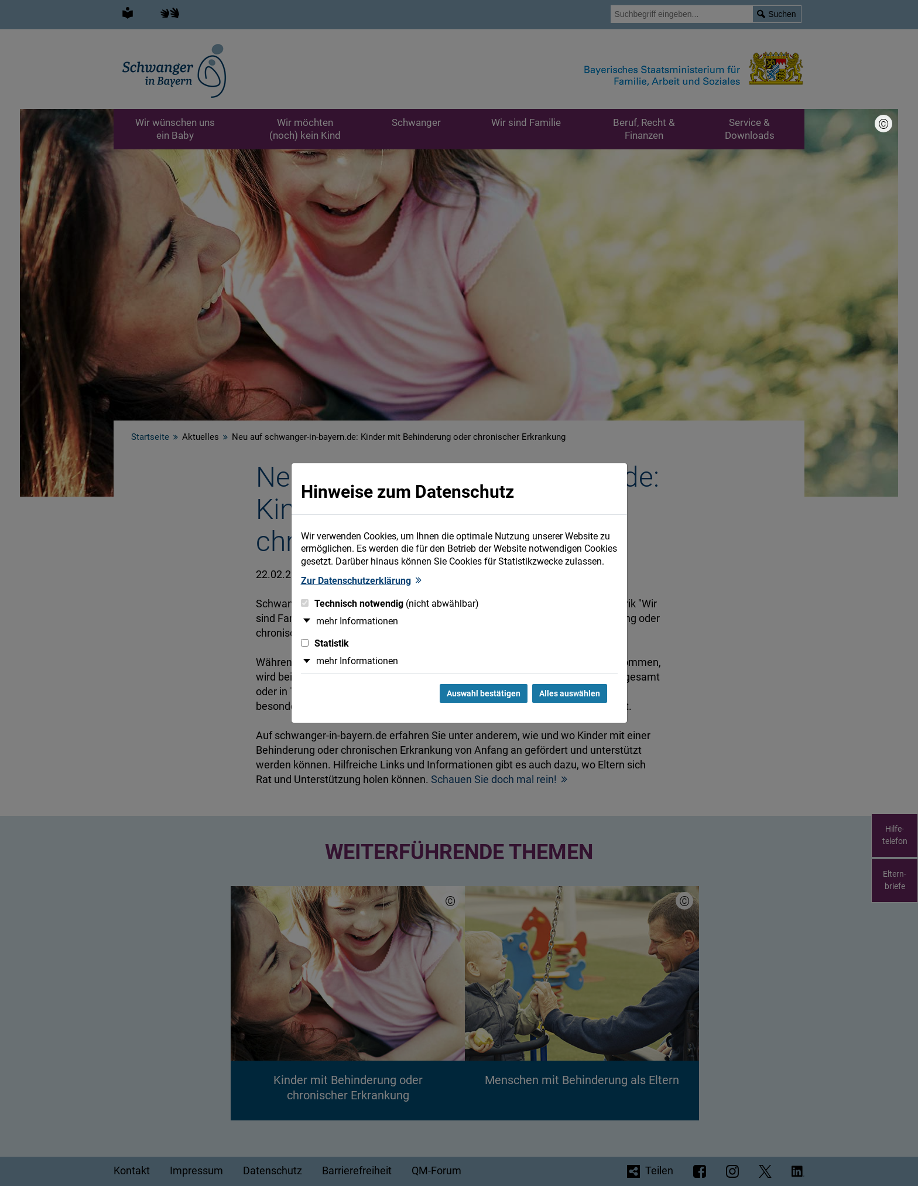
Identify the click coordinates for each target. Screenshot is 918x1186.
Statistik (325, 643)
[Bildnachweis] (883, 123)
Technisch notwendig (390, 603)
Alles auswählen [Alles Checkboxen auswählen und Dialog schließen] (569, 693)
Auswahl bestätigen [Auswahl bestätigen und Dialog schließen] (483, 693)
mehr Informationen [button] (357, 621)
